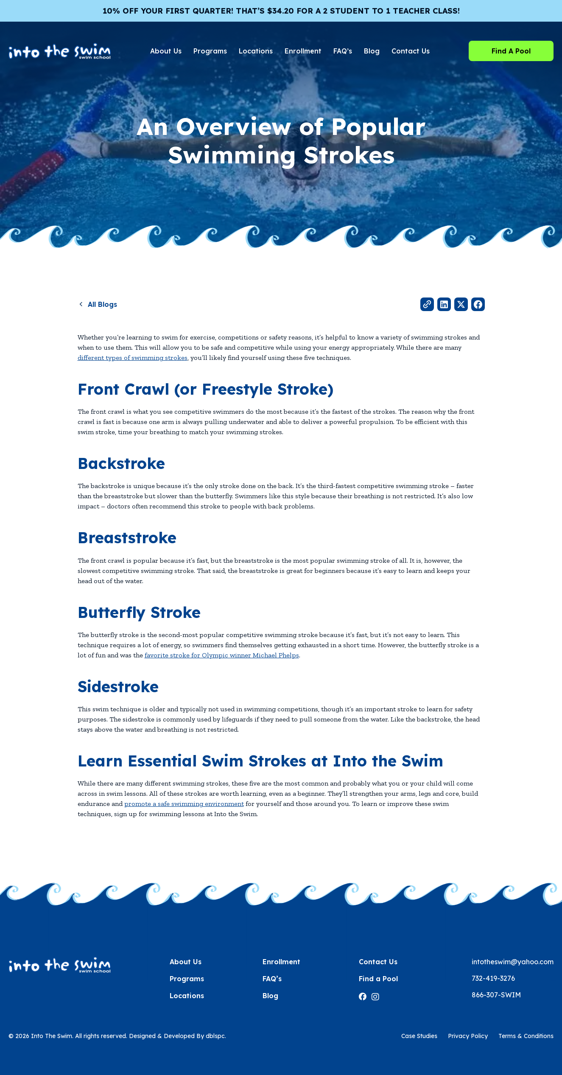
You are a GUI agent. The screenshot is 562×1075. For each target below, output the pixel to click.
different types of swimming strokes (132, 358)
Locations (256, 51)
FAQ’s (342, 51)
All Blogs (102, 304)
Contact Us (410, 51)
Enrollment (303, 51)
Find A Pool (511, 51)
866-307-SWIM (496, 995)
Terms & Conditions (526, 1036)
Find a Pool (378, 978)
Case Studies (419, 1036)
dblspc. (216, 1036)
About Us (166, 51)
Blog (372, 51)
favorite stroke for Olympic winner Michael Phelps (222, 655)
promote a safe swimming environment (184, 804)
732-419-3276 (493, 978)
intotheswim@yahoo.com (513, 961)
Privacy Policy (468, 1036)
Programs (210, 51)
